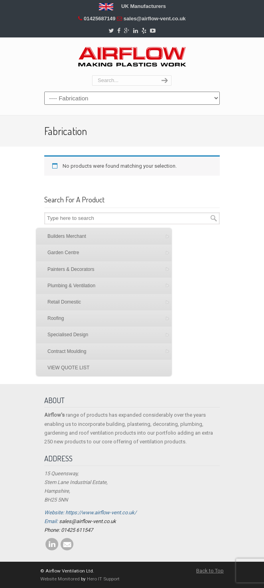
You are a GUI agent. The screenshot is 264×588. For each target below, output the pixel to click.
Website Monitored (60, 579)
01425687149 (100, 19)
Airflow (132, 57)
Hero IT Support (103, 579)
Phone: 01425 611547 (68, 530)
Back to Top (210, 571)
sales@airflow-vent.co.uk (155, 19)
